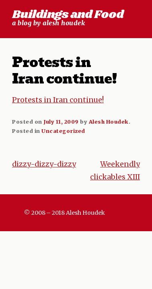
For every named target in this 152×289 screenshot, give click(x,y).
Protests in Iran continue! (58, 100)
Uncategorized (63, 131)
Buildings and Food (67, 14)
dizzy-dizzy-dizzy (44, 164)
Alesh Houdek (109, 121)
